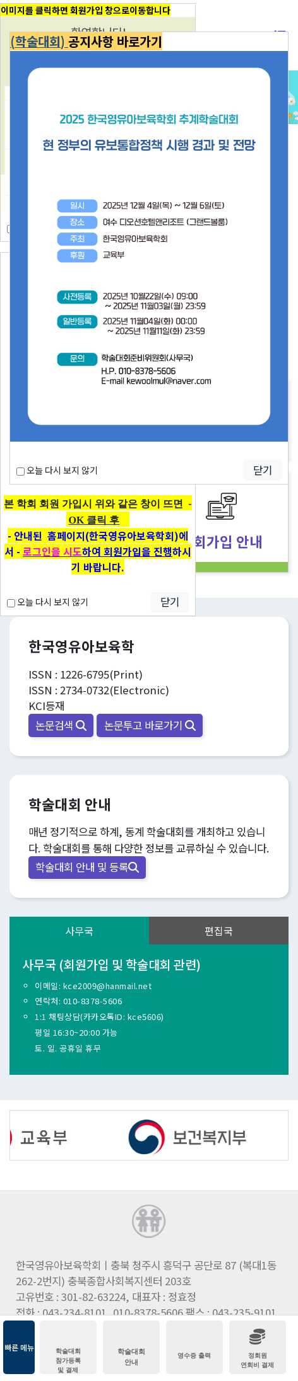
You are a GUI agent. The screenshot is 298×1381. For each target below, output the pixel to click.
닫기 (169, 601)
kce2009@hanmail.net (107, 986)
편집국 (219, 930)
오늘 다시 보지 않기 (47, 601)
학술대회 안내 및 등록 (87, 866)
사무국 (79, 930)
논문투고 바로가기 (150, 725)
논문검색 (60, 725)
